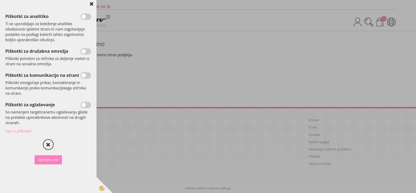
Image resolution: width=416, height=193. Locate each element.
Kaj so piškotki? (18, 131)
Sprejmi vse (48, 159)
